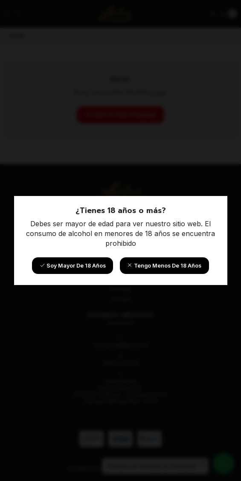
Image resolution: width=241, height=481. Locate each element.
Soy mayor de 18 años (73, 265)
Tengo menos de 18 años (164, 265)
